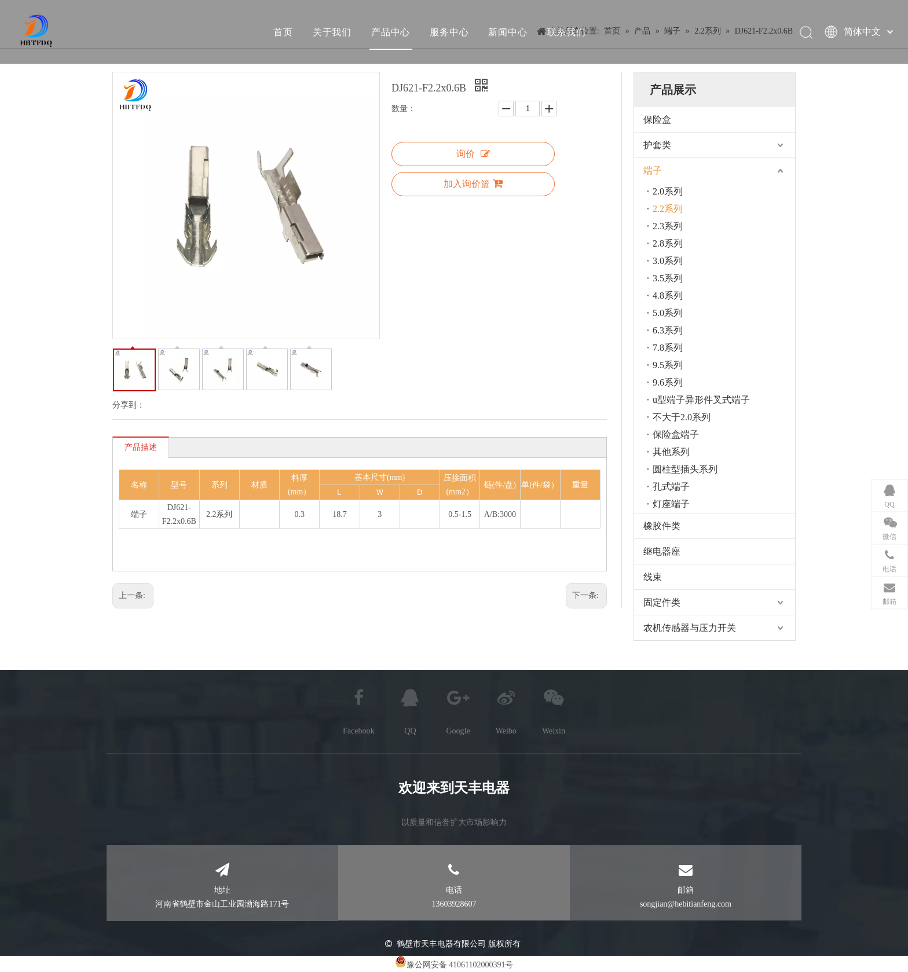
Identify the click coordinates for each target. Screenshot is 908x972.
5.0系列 (668, 313)
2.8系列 (668, 243)
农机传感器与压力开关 (689, 628)
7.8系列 (668, 348)
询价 (473, 154)
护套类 (657, 145)
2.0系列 (668, 191)
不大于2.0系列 (682, 417)
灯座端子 (671, 504)
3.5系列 (668, 278)
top (883, 922)
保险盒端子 (676, 434)
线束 (652, 577)
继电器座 (661, 551)
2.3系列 (668, 226)
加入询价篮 (473, 183)
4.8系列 (668, 295)
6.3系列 (668, 330)
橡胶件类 (661, 526)
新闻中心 (507, 31)
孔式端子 (671, 486)
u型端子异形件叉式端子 (701, 400)
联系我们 (566, 31)
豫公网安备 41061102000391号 (460, 964)
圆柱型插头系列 (685, 469)
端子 (652, 170)
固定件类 (661, 602)
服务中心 (449, 31)
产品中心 (390, 31)
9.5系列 (668, 365)
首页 (283, 31)
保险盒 (657, 119)
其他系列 (671, 452)
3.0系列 (668, 261)
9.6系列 (668, 382)
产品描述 (141, 447)
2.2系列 (668, 209)
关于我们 (331, 31)
